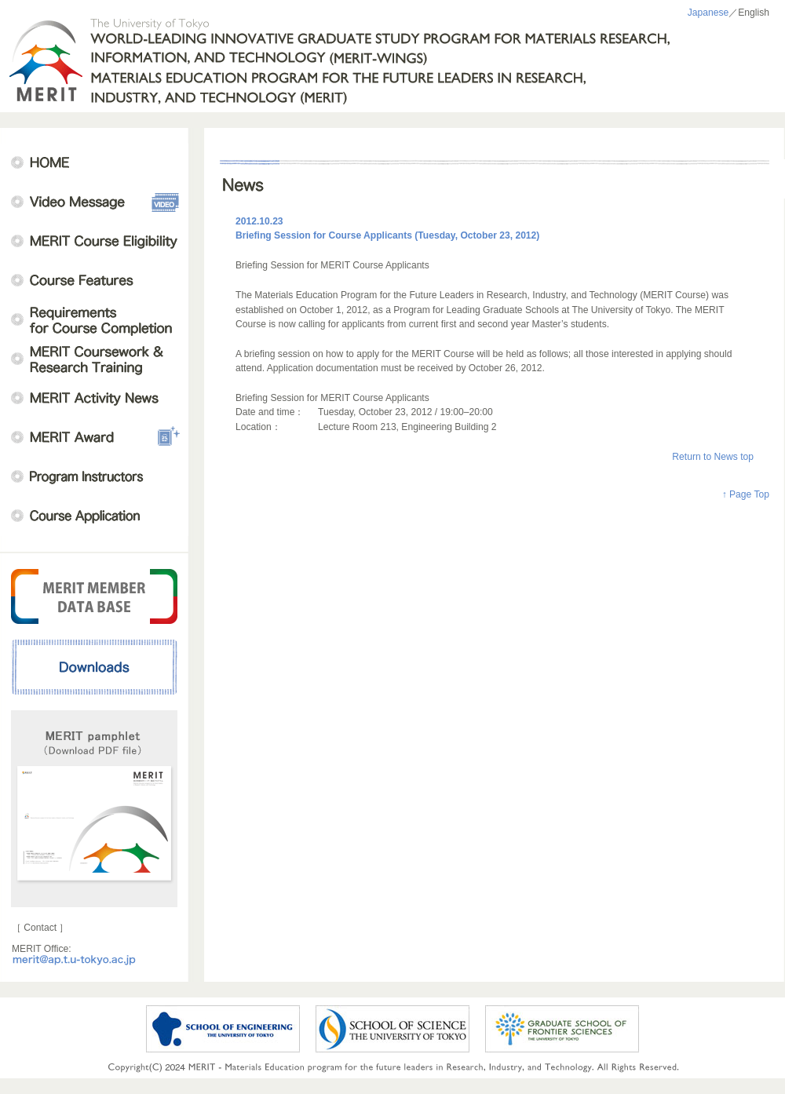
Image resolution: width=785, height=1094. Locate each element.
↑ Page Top (745, 494)
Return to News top (713, 456)
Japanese (708, 12)
